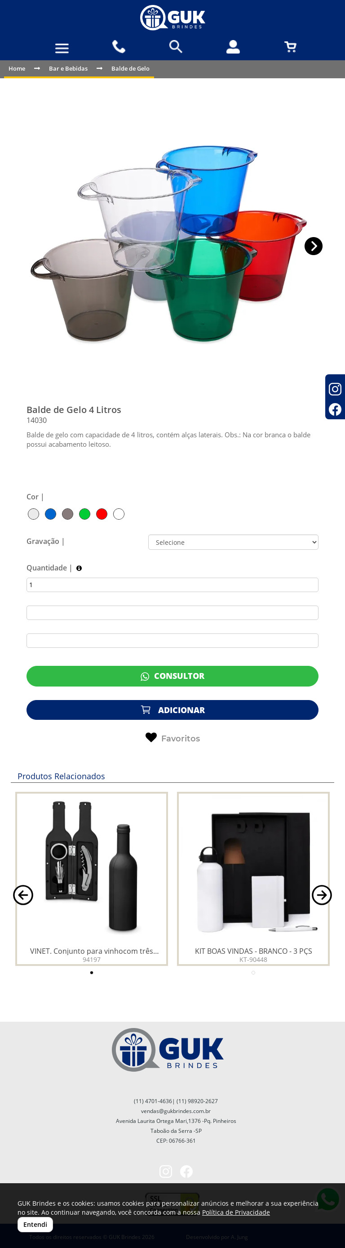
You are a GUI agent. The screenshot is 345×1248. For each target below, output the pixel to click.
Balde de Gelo (130, 68)
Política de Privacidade (236, 1212)
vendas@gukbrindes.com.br (176, 1111)
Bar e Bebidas (68, 68)
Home (17, 68)
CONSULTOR (172, 676)
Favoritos (173, 738)
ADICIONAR (172, 709)
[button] (314, 246)
